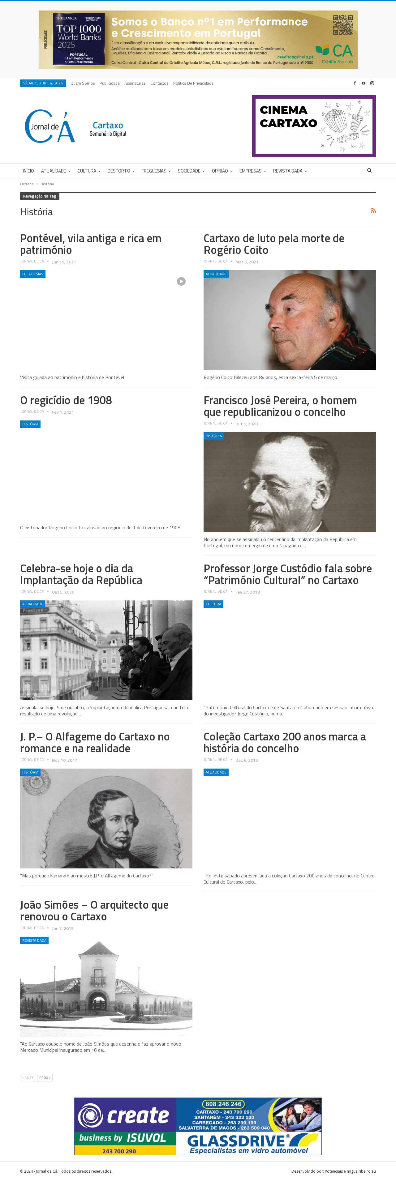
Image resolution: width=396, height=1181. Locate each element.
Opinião (220, 170)
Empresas (250, 170)
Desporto (119, 170)
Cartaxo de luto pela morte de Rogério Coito (274, 243)
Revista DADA (288, 170)
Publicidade (110, 83)
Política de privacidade (193, 83)
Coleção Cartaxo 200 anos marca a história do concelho (285, 742)
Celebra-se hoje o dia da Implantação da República (81, 574)
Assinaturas (135, 83)
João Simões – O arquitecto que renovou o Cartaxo (94, 910)
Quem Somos (83, 83)
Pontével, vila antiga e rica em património (90, 243)
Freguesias (154, 170)
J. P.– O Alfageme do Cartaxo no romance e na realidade (95, 742)
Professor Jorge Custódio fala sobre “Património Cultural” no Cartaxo (288, 574)
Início (28, 170)
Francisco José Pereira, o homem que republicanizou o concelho (280, 405)
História (30, 424)
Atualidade (53, 170)
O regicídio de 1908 (66, 399)
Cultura (87, 170)
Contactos (159, 83)
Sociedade (189, 170)
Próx (44, 1077)
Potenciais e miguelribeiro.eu (350, 1171)
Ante (28, 1077)
